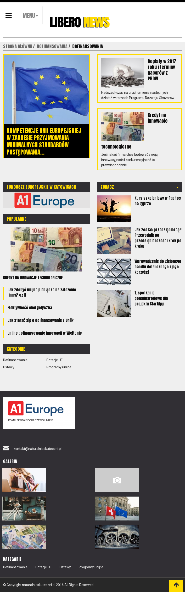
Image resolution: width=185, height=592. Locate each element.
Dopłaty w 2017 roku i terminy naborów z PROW (162, 70)
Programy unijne (58, 367)
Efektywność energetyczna (29, 307)
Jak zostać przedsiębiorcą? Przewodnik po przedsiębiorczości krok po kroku (158, 238)
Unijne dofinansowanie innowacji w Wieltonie (44, 333)
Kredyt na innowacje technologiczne (33, 278)
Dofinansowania (15, 360)
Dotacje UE (54, 360)
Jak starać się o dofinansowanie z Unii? (40, 320)
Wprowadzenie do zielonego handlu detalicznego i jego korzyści (158, 266)
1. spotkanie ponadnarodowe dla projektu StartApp (151, 298)
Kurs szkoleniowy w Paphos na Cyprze (158, 200)
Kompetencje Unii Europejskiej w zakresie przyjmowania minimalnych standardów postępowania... (44, 141)
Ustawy (8, 367)
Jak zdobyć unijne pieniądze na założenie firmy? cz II (41, 292)
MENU (28, 15)
